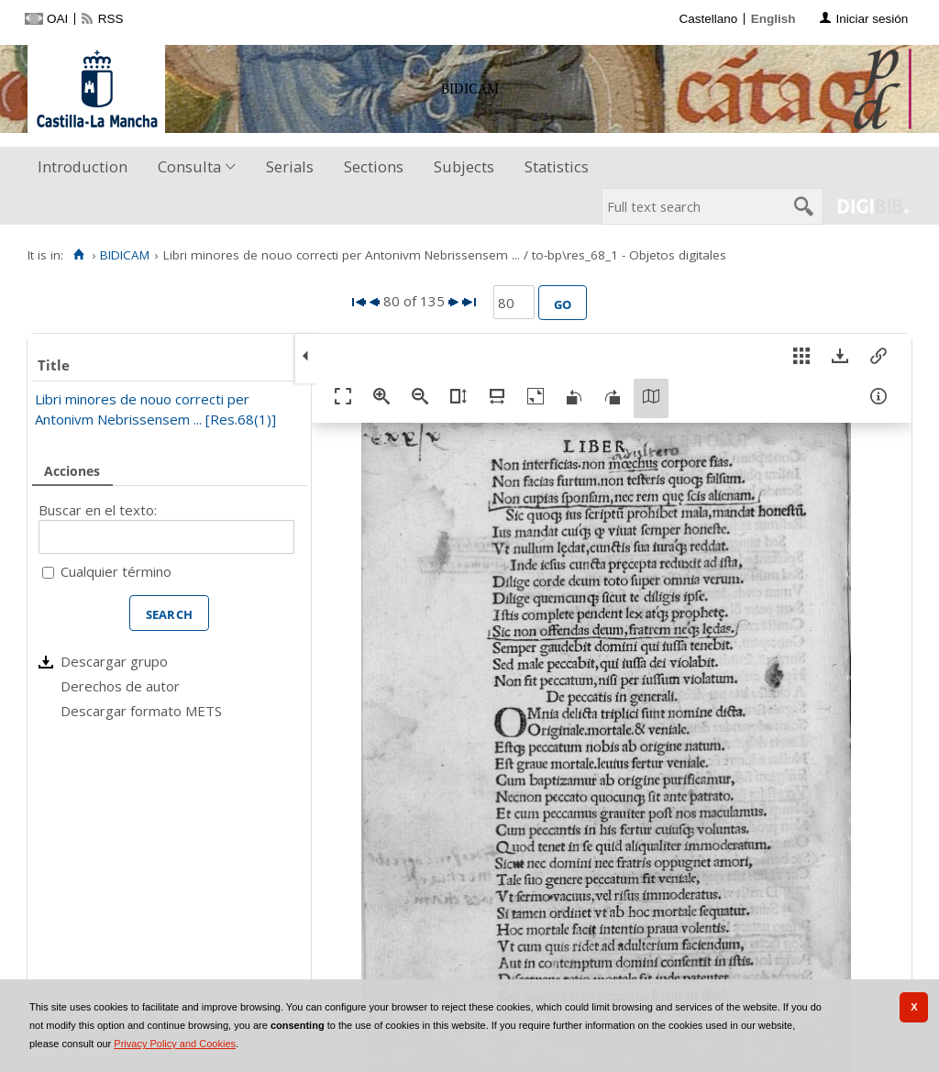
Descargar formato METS (141, 711)
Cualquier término (116, 571)
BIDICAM (124, 255)
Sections (373, 166)
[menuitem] (86, 167)
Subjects (464, 166)
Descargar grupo (114, 661)
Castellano (708, 19)
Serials (290, 166)
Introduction (82, 166)
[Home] (78, 255)
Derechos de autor (120, 686)
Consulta (189, 166)
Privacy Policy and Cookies (175, 1043)
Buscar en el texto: (98, 510)
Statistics (557, 166)
